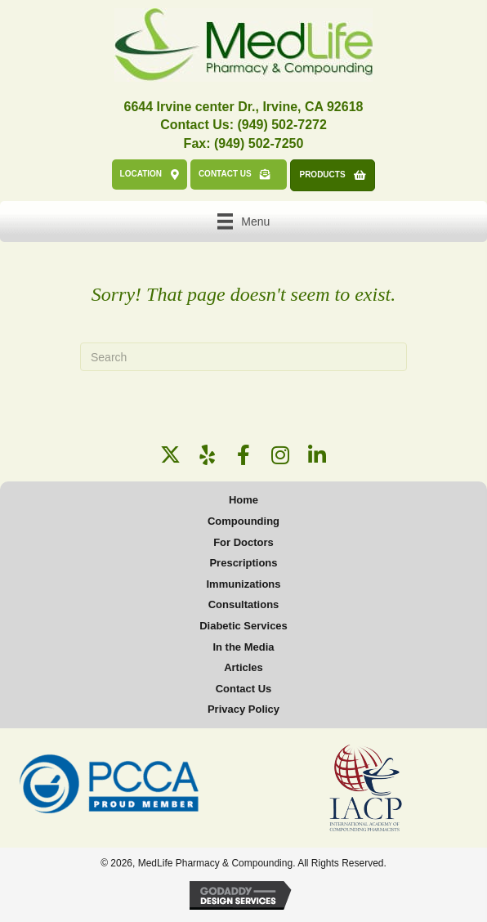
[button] (170, 455)
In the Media (243, 647)
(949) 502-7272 (281, 125)
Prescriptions (243, 563)
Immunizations (243, 584)
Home (243, 500)
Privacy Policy (243, 709)
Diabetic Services (243, 626)
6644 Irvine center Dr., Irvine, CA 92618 (244, 107)
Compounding (243, 521)
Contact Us (244, 689)
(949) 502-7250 (258, 143)
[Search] (243, 356)
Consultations (243, 604)
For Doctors (243, 542)
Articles (243, 667)
